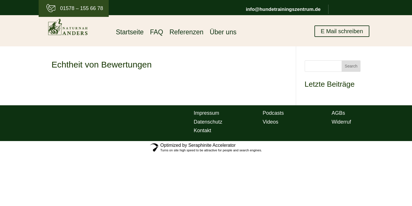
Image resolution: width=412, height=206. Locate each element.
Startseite (130, 33)
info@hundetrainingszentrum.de (283, 9)
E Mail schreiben (342, 31)
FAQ (156, 33)
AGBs (338, 113)
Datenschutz (208, 122)
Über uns (223, 33)
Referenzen (186, 33)
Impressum (206, 113)
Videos (270, 122)
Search (351, 66)
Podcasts (273, 113)
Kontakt (202, 130)
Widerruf (341, 122)
